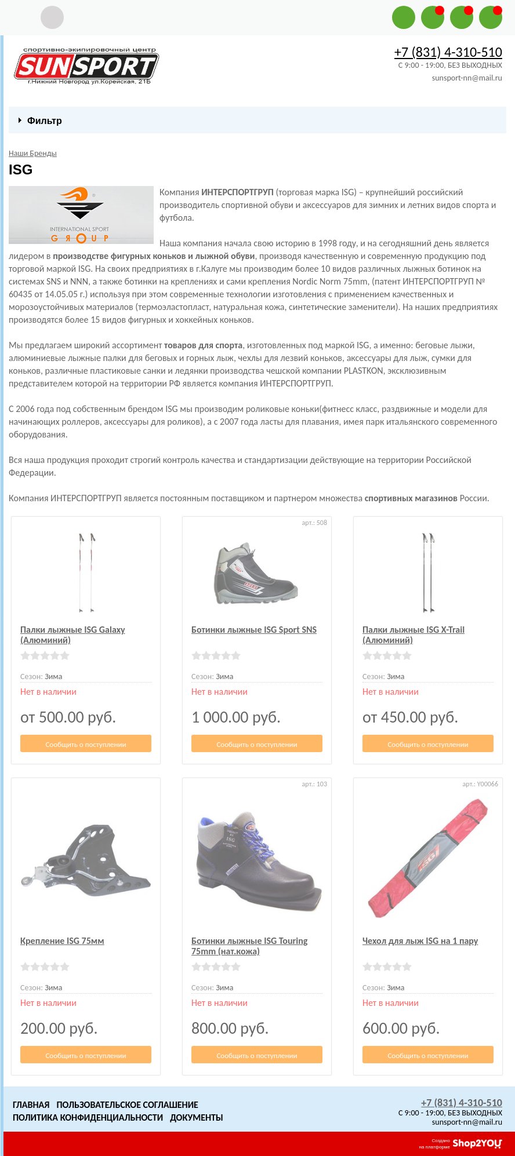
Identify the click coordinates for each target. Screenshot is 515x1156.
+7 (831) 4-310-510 (448, 51)
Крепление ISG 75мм (62, 940)
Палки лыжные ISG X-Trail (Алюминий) (413, 635)
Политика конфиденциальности (88, 1117)
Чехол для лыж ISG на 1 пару (420, 940)
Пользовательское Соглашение (127, 1104)
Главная (31, 1104)
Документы (196, 1117)
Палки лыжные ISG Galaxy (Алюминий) (72, 635)
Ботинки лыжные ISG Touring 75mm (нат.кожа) (249, 946)
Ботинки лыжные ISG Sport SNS (254, 629)
